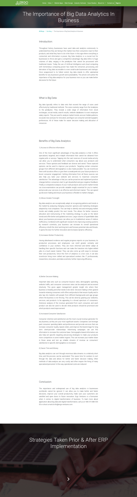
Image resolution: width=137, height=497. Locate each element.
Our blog (49, 31)
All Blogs (41, 31)
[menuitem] (44, 3)
